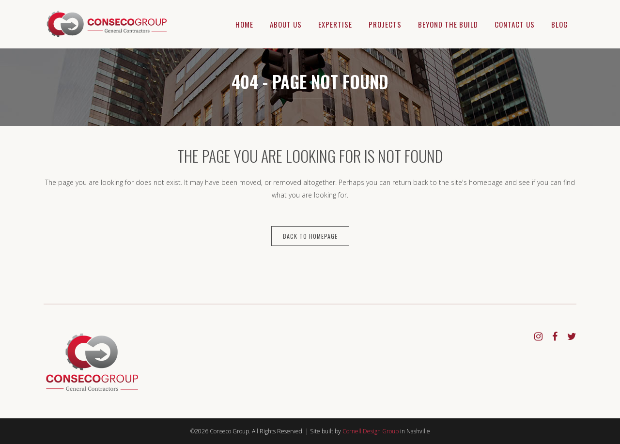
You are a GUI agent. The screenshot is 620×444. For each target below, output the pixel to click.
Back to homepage (310, 236)
